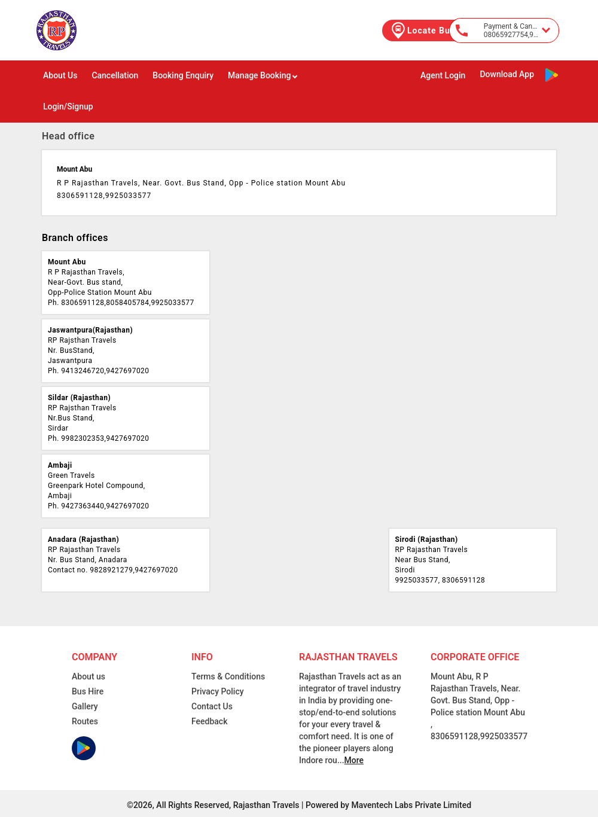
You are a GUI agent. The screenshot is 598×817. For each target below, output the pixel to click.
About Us (60, 75)
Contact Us (212, 706)
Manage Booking (263, 75)
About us (88, 676)
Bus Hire (87, 691)
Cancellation (114, 75)
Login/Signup (68, 106)
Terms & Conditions (228, 676)
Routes (85, 721)
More (354, 760)
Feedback (209, 721)
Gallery (85, 706)
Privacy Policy (217, 691)
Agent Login (442, 75)
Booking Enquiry (182, 75)
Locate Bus (422, 30)
